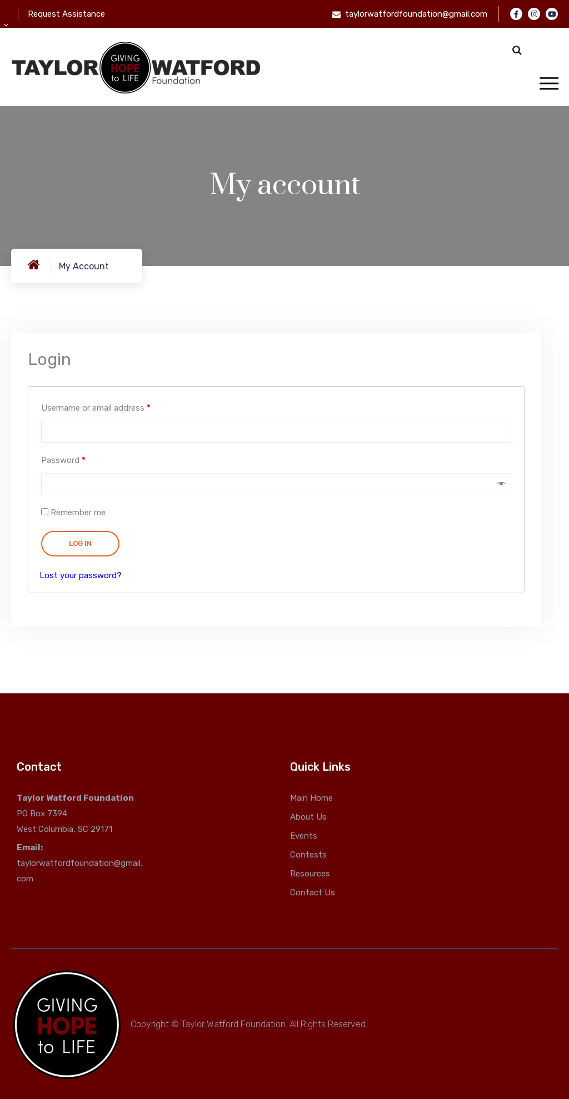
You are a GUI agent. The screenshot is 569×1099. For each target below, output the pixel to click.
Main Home (311, 798)
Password (63, 460)
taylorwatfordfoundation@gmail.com (416, 14)
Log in (80, 543)
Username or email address (96, 408)
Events (303, 836)
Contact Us (312, 893)
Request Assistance (66, 14)
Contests (308, 855)
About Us (308, 817)
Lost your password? (80, 575)
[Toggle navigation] (549, 84)
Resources (310, 874)
